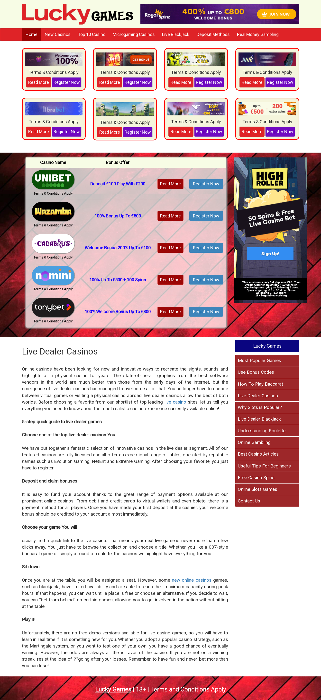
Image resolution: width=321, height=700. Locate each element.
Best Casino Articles (258, 454)
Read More (38, 82)
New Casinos (58, 34)
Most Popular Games (259, 360)
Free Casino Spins (256, 477)
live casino (175, 402)
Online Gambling (254, 442)
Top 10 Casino (91, 34)
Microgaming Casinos (134, 34)
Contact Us (249, 501)
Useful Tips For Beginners (264, 466)
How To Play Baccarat (260, 384)
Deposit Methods (213, 34)
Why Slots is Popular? (260, 407)
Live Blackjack (175, 34)
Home (31, 34)
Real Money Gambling (258, 34)
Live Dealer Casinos (258, 395)
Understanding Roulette (261, 430)
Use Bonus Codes (256, 372)
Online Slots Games (257, 489)
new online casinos (191, 580)
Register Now (67, 82)
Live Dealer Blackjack (259, 419)
